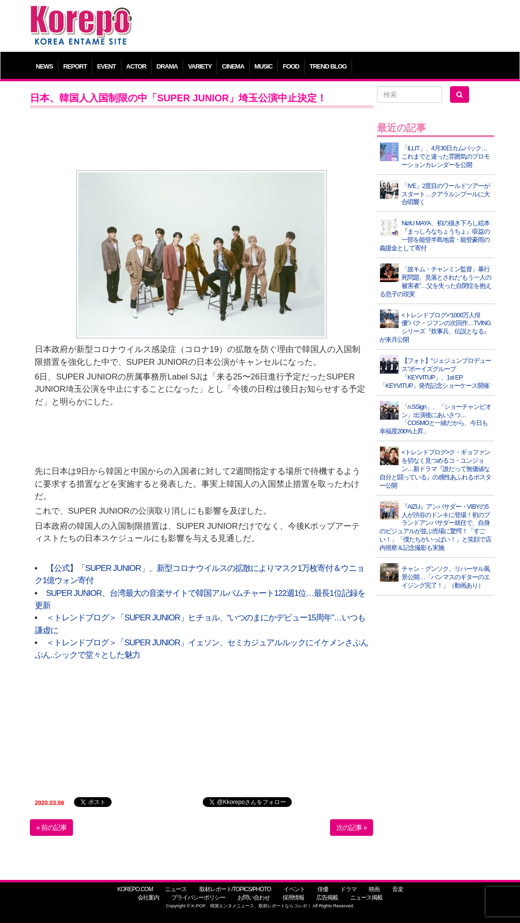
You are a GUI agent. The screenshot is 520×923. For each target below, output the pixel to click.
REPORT (75, 66)
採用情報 (293, 897)
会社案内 (148, 897)
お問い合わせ (253, 897)
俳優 (322, 889)
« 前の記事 (51, 827)
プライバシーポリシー (198, 897)
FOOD (291, 66)
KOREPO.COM (135, 889)
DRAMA (167, 66)
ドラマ (348, 889)
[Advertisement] (318, 27)
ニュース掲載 (366, 897)
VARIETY (200, 66)
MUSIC (264, 66)
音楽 (397, 889)
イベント (294, 889)
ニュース (176, 889)
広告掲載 (327, 897)
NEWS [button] (44, 66)
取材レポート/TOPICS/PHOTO (235, 889)
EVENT (106, 66)
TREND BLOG (328, 66)
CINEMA (233, 66)
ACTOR (136, 66)
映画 (374, 889)
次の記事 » (351, 827)
